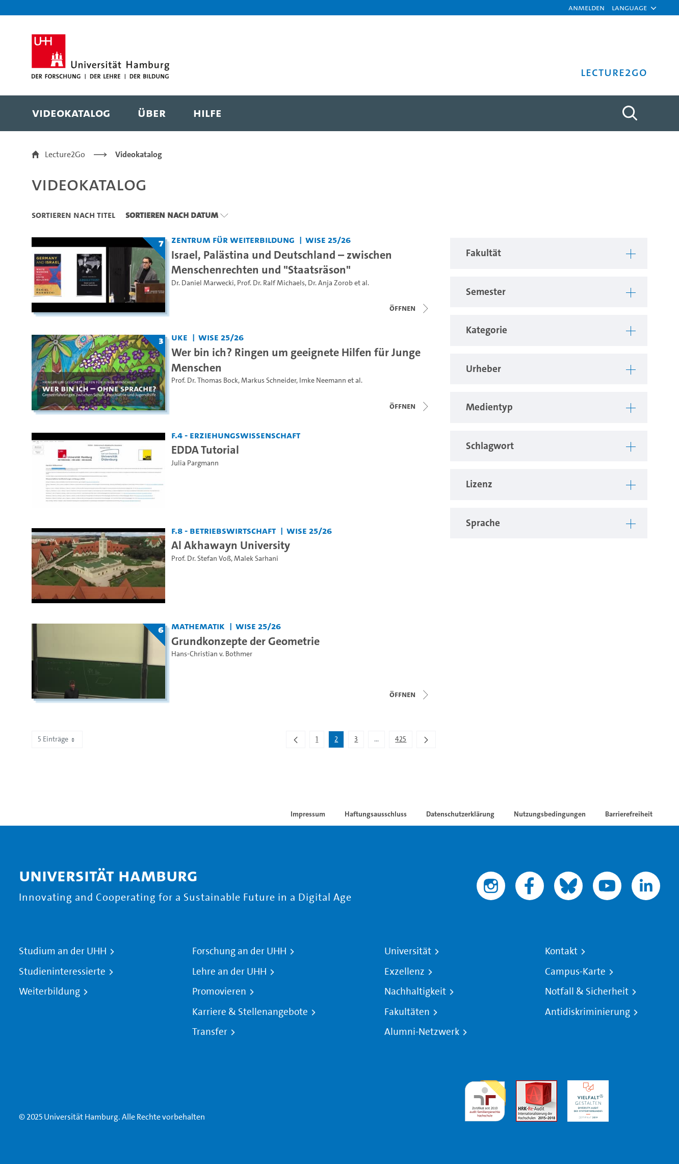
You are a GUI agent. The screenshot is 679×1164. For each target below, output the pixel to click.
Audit (525, 1086)
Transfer (209, 1031)
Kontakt (561, 951)
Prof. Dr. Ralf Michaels (271, 283)
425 (403, 741)
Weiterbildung (49, 991)
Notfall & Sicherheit (587, 991)
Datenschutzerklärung (460, 814)
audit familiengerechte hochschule (485, 1098)
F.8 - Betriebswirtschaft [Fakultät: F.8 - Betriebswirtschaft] (223, 530)
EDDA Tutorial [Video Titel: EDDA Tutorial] (205, 449)
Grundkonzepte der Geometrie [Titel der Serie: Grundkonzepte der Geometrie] (245, 641)
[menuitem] (71, 113)
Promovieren (219, 991)
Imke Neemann (322, 380)
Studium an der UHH (63, 951)
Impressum (308, 814)
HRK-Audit (585, 1086)
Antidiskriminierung (587, 1012)
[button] (629, 8)
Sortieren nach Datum (171, 215)
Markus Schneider (268, 380)
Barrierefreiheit (628, 814)
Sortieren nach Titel (73, 215)
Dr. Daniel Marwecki (202, 283)
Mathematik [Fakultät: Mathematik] (198, 626)
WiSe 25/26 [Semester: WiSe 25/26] (328, 239)
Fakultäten (407, 1012)
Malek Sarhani (256, 558)
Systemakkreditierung (639, 1086)
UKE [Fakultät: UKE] (179, 337)
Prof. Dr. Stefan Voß (201, 558)
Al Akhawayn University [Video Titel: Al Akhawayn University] (230, 545)
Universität (407, 951)
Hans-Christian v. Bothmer (211, 654)
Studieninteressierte (62, 971)
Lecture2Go (65, 154)
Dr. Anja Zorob (330, 283)
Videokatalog (138, 154)
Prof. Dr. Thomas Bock (204, 380)
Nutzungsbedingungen (550, 814)
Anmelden (586, 7)
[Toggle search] (629, 113)
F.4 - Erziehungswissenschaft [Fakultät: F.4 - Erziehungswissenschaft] (235, 435)
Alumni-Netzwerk (421, 1031)
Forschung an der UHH (239, 951)
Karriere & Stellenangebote (250, 1012)
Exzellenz (404, 971)
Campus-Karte (575, 971)
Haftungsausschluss (376, 814)
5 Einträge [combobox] (57, 739)
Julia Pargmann (195, 463)
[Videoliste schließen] (409, 308)
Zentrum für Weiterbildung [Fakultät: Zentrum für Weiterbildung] (233, 239)
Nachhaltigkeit (415, 991)
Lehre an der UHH (229, 971)
